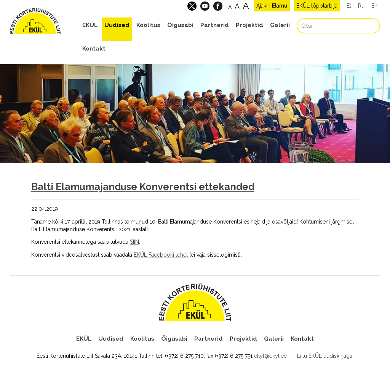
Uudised (116, 25)
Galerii (280, 25)
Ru (361, 6)
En (374, 6)
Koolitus (148, 25)
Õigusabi (180, 25)
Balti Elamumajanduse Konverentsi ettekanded (142, 186)
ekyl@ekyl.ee (270, 356)
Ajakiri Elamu (271, 6)
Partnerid (214, 25)
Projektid (249, 25)
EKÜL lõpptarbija (316, 6)
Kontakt (93, 48)
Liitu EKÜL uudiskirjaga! (325, 356)
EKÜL (90, 25)
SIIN (134, 242)
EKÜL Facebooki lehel (161, 255)
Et (349, 6)
